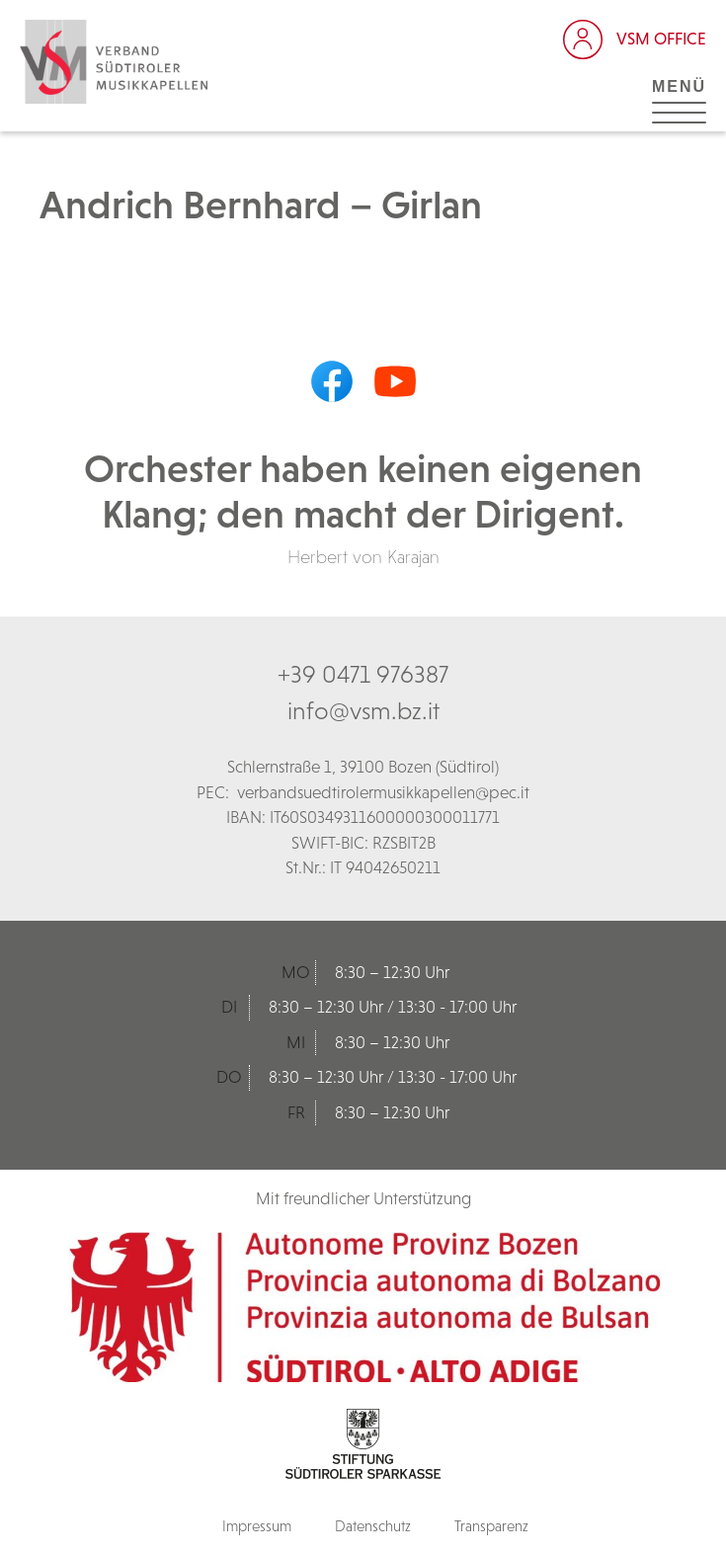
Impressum (256, 1525)
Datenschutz (373, 1525)
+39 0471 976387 (363, 674)
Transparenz (491, 1525)
